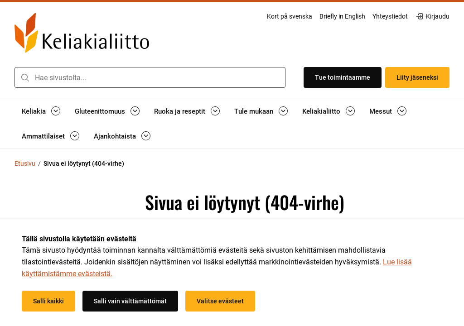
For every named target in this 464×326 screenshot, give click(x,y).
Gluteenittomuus (100, 111)
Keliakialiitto (321, 111)
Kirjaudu (432, 16)
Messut (380, 111)
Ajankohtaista (115, 136)
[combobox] (150, 77)
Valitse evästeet (220, 301)
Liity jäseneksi (417, 77)
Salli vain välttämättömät (130, 301)
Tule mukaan (253, 111)
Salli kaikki (48, 301)
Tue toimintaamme (342, 77)
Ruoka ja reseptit (179, 111)
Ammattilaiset (43, 136)
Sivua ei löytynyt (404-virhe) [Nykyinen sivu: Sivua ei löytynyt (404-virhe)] (84, 163)
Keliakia (34, 111)
